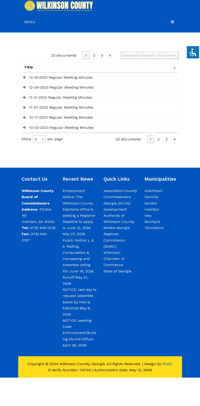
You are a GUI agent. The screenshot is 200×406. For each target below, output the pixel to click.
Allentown (153, 219)
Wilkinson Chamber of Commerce (114, 287)
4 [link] (110, 55)
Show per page (42, 167)
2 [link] (94, 55)
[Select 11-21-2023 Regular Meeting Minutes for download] (174, 109)
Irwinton (151, 238)
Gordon (150, 231)
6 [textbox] (36, 167)
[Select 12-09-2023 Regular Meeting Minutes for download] (174, 94)
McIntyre (152, 250)
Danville (151, 225)
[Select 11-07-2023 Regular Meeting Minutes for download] (174, 123)
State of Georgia (117, 299)
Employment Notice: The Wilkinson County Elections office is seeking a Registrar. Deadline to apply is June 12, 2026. (79, 237)
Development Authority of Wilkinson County (119, 244)
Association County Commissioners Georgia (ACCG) (120, 225)
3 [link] (102, 55)
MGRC (167, 392)
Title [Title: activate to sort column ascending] (28, 67)
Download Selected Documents (149, 55)
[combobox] (39, 167)
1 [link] (86, 55)
